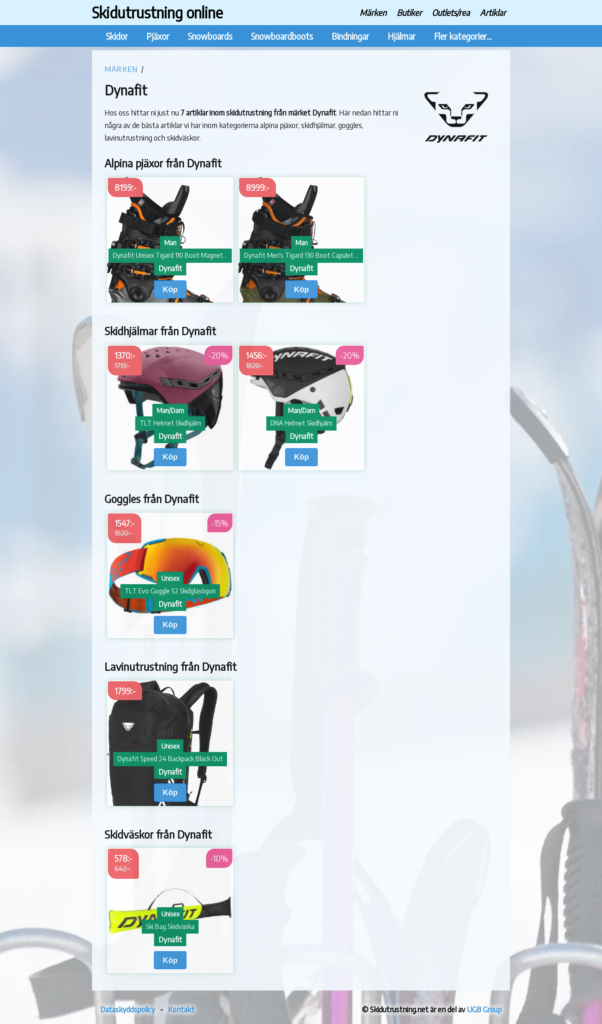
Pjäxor (157, 36)
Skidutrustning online (157, 12)
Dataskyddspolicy (127, 1009)
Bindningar (350, 36)
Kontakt (181, 1009)
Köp (170, 289)
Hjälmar (402, 36)
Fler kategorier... (463, 36)
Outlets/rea (451, 12)
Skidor (117, 36)
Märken (373, 12)
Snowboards (210, 36)
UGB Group (484, 1009)
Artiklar (493, 12)
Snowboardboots (282, 36)
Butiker (409, 12)
